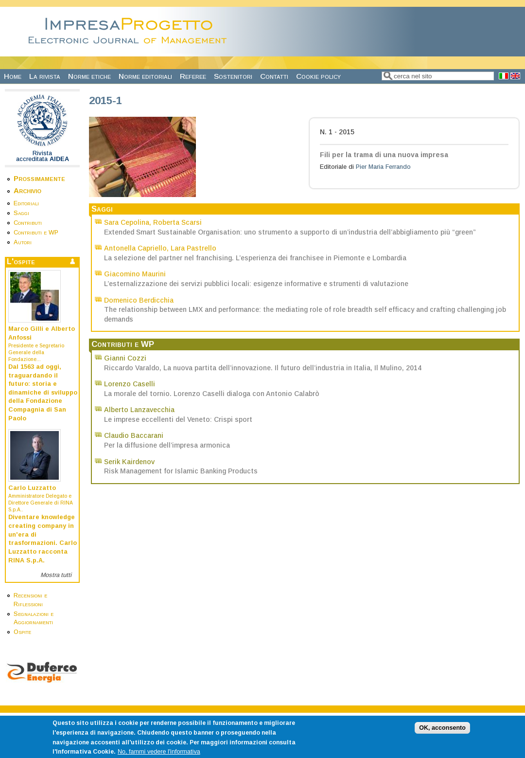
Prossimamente (39, 178)
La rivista (44, 76)
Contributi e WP (36, 232)
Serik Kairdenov (129, 462)
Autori (23, 242)
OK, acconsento (442, 735)
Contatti (274, 76)
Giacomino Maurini (135, 274)
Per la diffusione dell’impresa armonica (167, 445)
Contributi (28, 222)
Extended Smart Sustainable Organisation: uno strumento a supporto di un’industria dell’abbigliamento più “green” (290, 232)
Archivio (27, 190)
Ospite (22, 632)
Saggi (21, 213)
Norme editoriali (145, 76)
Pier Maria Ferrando (383, 166)
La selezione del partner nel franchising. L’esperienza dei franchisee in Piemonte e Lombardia (255, 258)
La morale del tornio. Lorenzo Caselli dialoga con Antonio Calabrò (211, 393)
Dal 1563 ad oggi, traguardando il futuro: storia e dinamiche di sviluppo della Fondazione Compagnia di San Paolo (42, 392)
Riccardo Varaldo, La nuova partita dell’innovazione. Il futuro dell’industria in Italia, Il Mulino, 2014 (262, 368)
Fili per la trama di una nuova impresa (384, 155)
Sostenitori (233, 76)
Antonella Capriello (135, 248)
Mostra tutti (55, 575)
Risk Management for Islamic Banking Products (181, 471)
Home (12, 76)
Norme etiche (89, 76)
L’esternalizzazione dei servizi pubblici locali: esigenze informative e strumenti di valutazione (256, 284)
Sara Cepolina (126, 222)
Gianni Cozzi (125, 358)
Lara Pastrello (193, 248)
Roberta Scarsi (177, 222)
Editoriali (26, 203)
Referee (193, 76)
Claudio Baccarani (133, 435)
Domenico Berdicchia (139, 300)
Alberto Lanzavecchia (139, 410)
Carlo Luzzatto (32, 488)
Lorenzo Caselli (129, 384)
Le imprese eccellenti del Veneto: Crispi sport (178, 419)
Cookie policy (318, 76)
